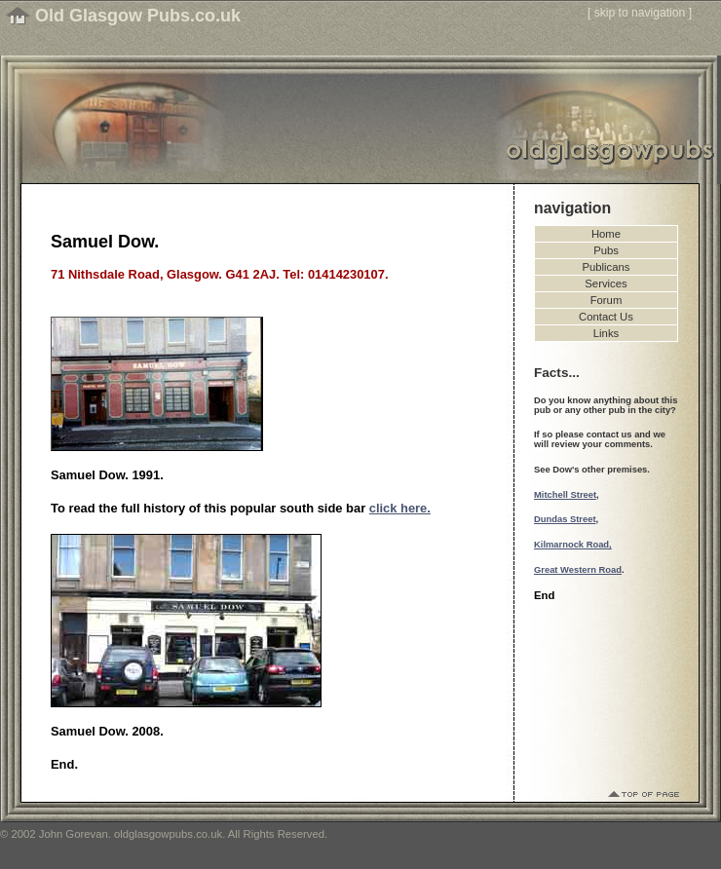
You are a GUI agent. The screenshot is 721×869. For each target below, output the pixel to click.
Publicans (606, 267)
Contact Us (606, 316)
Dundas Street (565, 519)
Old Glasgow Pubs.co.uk (138, 15)
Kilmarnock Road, (573, 544)
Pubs (606, 250)
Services (605, 283)
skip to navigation (640, 12)
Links (606, 333)
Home (606, 234)
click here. (400, 508)
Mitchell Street (565, 495)
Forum (606, 300)
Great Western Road (578, 570)
